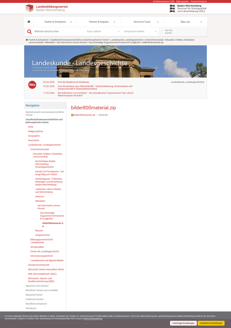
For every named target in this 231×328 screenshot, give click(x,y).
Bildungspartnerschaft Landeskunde (41, 241)
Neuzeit (39, 230)
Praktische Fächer (35, 299)
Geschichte (33, 140)
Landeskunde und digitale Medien (47, 260)
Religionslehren (35, 131)
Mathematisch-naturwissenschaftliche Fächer (45, 113)
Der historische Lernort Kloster (72, 42)
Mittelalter (50, 42)
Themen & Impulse (99, 21)
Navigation (32, 105)
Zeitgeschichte (42, 235)
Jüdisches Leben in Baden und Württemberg (48, 190)
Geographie (34, 136)
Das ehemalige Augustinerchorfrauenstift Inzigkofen (115, 42)
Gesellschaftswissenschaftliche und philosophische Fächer (79, 40)
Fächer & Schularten (55, 21)
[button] (28, 21)
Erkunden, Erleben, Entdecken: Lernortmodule (48, 155)
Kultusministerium (199, 1)
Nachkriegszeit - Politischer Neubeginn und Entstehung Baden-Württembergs (48, 182)
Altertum (39, 196)
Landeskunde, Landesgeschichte (127, 40)
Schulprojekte (37, 247)
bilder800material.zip (53, 224)
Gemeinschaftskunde (38, 265)
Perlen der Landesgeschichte (44, 251)
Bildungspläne (182, 1)
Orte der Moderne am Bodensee (73, 82)
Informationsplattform (41, 256)
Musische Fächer (34, 294)
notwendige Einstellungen (183, 323)
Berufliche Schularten (36, 303)
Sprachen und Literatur (37, 285)
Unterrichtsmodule (154, 40)
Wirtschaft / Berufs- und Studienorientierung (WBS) (41, 280)
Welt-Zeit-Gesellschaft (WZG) (42, 274)
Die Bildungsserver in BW (163, 1)
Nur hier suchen (169, 31)
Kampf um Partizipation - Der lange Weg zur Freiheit (49, 173)
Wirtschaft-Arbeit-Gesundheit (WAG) (46, 269)
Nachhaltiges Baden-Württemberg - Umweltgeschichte (45, 164)
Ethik (30, 127)
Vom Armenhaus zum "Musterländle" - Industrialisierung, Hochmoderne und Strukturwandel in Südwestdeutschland (95, 87)
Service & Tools (142, 21)
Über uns (185, 21)
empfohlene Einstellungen (211, 323)
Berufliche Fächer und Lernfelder (42, 290)
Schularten (31, 308)
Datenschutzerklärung (92, 319)
